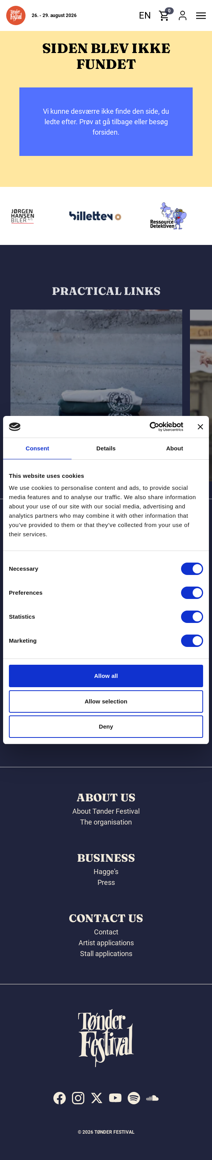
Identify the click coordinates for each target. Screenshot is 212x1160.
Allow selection (106, 701)
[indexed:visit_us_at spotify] (134, 1098)
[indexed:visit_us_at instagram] (78, 1098)
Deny (106, 726)
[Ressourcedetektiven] (171, 215)
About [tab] (174, 448)
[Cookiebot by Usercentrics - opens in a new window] (149, 427)
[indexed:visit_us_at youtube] (115, 1098)
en (145, 15)
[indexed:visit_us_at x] (97, 1098)
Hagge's (106, 871)
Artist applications (106, 943)
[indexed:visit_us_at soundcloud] (152, 1098)
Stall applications (106, 954)
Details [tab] (106, 448)
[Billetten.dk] (97, 215)
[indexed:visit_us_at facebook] (59, 1098)
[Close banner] (200, 426)
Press (106, 882)
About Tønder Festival (106, 811)
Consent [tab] (37, 448)
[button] (16, 15)
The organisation (106, 822)
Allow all (106, 675)
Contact (106, 932)
